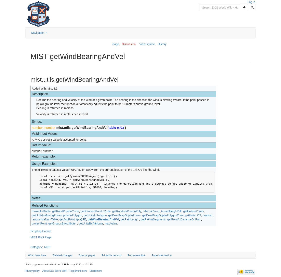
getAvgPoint (67, 219)
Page (115, 44)
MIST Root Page (40, 237)
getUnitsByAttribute (91, 223)
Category (36, 247)
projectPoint (39, 223)
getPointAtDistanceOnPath (184, 219)
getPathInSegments (153, 219)
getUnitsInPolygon (95, 215)
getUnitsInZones (193, 211)
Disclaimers (96, 270)
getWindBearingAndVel (103, 219)
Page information (161, 255)
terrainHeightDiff (171, 211)
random (207, 215)
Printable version (111, 255)
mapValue (111, 223)
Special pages (87, 255)
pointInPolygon (72, 215)
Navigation (39, 32)
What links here (37, 255)
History (162, 44)
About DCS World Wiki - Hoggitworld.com (64, 270)
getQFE (81, 219)
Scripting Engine (40, 231)
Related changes (63, 255)
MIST (47, 247)
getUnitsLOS (193, 215)
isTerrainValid (151, 211)
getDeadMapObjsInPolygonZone (163, 215)
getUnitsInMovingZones (47, 215)
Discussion (129, 44)
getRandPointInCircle (65, 211)
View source (147, 44)
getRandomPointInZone (96, 211)
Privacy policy (32, 270)
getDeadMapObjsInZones (124, 215)
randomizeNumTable (45, 219)
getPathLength (130, 219)
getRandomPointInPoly (126, 211)
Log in (251, 2)
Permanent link (136, 255)
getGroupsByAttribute (62, 223)
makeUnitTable (41, 211)
